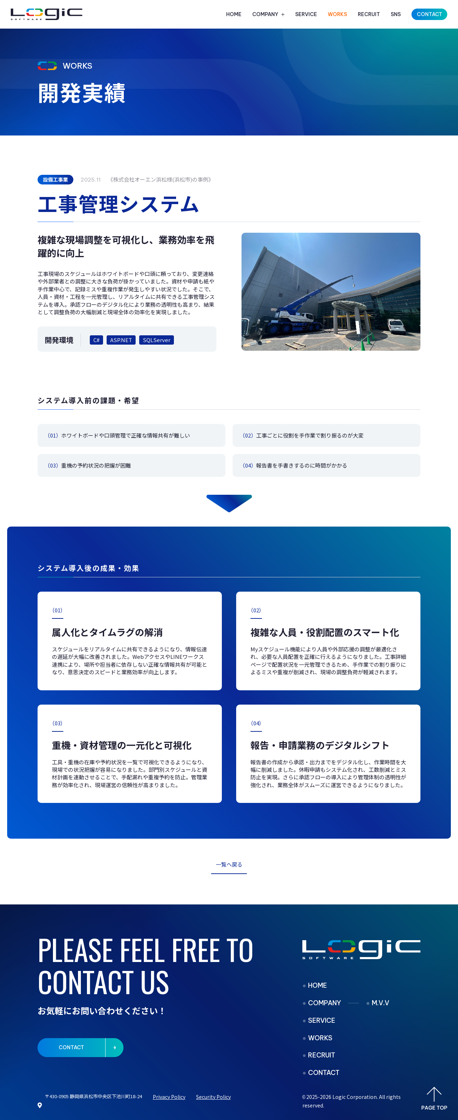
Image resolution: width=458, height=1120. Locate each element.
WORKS (337, 14)
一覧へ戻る (229, 864)
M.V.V (380, 1003)
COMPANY (265, 14)
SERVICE (306, 14)
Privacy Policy (169, 1096)
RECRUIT (369, 14)
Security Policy (213, 1096)
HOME (234, 14)
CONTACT (324, 1073)
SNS (396, 14)
